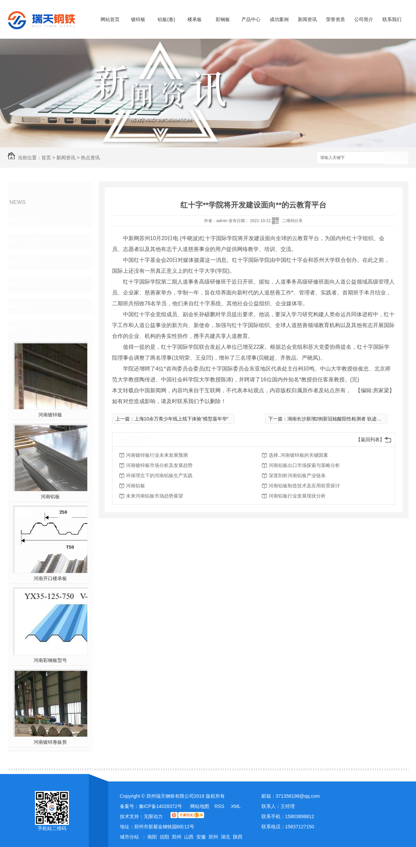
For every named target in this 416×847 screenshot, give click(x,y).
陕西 (237, 837)
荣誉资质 (335, 19)
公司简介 (363, 19)
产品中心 (250, 19)
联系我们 (391, 19)
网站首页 (110, 19)
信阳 (164, 837)
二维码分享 (292, 220)
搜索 (396, 158)
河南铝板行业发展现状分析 (297, 496)
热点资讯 (90, 157)
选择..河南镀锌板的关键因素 (298, 455)
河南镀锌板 (50, 414)
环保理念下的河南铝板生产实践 (159, 475)
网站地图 (199, 806)
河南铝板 (50, 496)
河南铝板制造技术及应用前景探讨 (304, 485)
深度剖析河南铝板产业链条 (297, 475)
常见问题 (30, 262)
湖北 (225, 837)
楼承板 (194, 19)
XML (236, 806)
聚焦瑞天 (30, 219)
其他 (24, 306)
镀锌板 (138, 19)
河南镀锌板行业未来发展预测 (157, 455)
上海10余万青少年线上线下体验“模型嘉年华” (181, 418)
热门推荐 (30, 327)
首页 (46, 157)
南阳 (152, 837)
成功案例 (279, 19)
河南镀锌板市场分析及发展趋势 (159, 465)
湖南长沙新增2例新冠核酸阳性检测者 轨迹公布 (336, 418)
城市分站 (129, 837)
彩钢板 (223, 19)
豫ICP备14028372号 (160, 806)
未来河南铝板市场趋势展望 (154, 496)
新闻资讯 (307, 19)
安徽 (201, 837)
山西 (189, 837)
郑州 (176, 837)
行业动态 (30, 240)
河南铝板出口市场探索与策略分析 (304, 465)
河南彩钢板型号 (50, 660)
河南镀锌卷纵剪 (50, 742)
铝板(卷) (166, 19)
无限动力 (153, 816)
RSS (219, 806)
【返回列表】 (370, 439)
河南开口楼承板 (50, 578)
